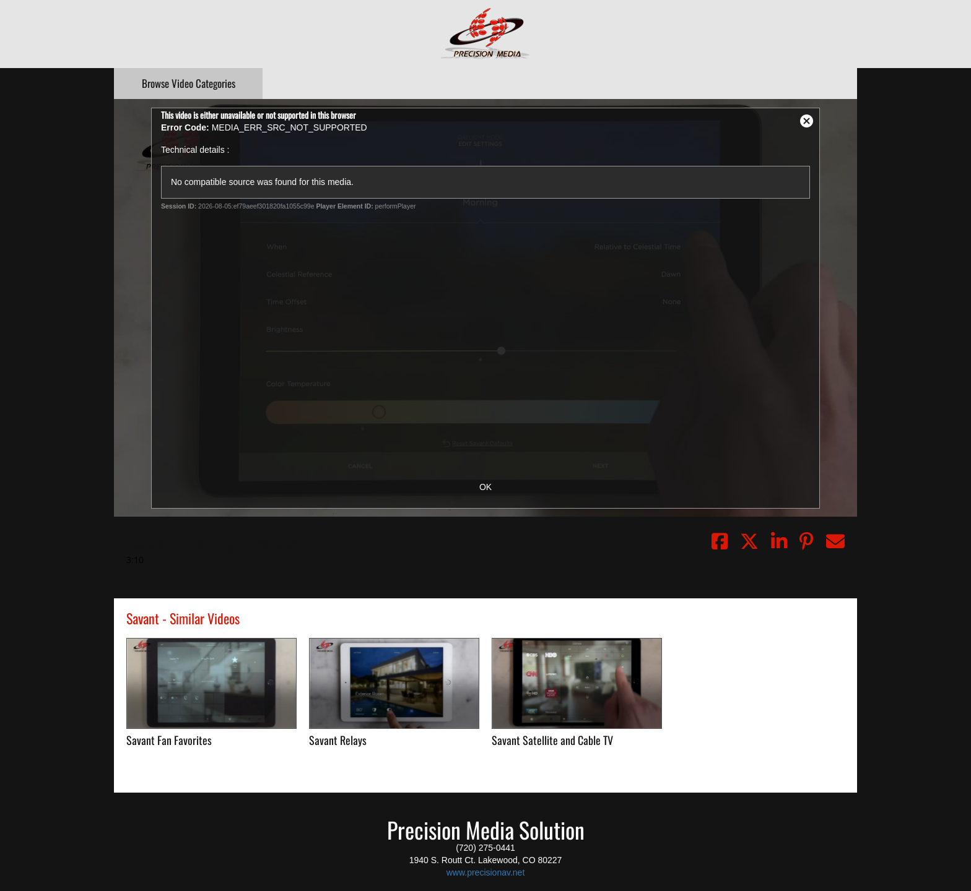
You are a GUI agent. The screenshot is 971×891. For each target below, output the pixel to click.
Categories (188, 83)
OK (485, 487)
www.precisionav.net (485, 872)
